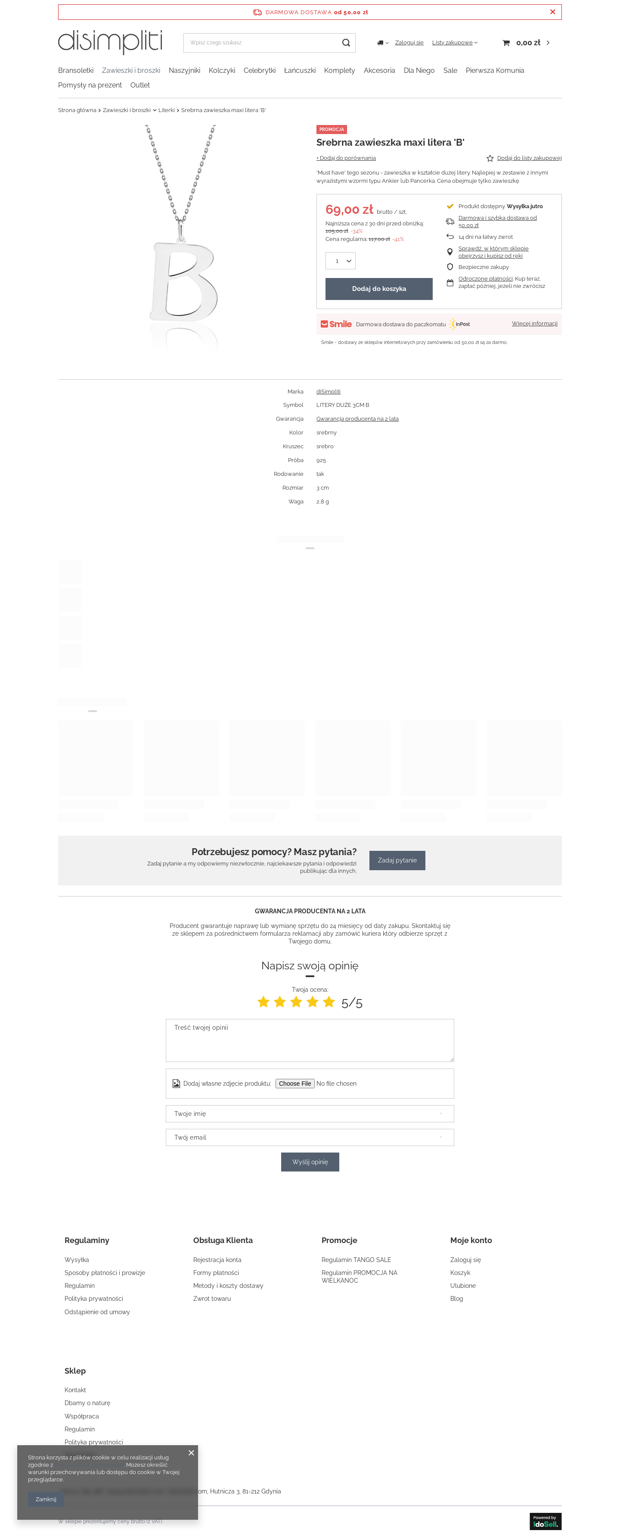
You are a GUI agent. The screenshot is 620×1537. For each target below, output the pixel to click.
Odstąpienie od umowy (97, 1312)
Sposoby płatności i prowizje (105, 1272)
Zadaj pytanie (397, 860)
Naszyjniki (184, 70)
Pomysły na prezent (90, 85)
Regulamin (80, 1285)
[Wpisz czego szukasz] (269, 43)
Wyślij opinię (310, 1162)
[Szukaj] (346, 43)
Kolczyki (222, 70)
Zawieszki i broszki (131, 70)
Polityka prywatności (94, 1298)
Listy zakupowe (452, 42)
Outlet (140, 85)
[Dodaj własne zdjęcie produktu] (341, 1083)
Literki (166, 110)
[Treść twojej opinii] (310, 1040)
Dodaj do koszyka (379, 289)
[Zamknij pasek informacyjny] (552, 12)
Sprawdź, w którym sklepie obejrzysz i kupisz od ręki (494, 252)
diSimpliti (328, 391)
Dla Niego (419, 70)
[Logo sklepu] (110, 42)
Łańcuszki (300, 70)
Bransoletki (75, 70)
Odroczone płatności (486, 278)
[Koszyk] (527, 43)
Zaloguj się (409, 42)
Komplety (339, 70)
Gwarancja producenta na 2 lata (357, 418)
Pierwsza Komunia (495, 70)
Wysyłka (77, 1259)
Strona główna (77, 110)
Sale (450, 70)
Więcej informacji (535, 323)
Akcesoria (379, 70)
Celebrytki (260, 70)
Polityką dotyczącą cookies (89, 1465)
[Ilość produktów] (337, 261)
